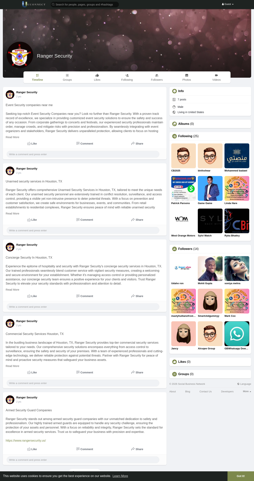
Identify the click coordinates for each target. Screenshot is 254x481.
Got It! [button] (241, 476)
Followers (185, 248)
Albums (183, 123)
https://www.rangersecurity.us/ (26, 440)
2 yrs (18, 96)
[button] (84, 4)
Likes (182, 361)
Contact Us (205, 391)
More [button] (247, 391)
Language (244, 384)
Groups (183, 374)
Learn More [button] (120, 476)
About (172, 391)
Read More (12, 137)
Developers (227, 391)
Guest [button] (228, 4)
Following (185, 136)
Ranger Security (54, 56)
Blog (187, 391)
